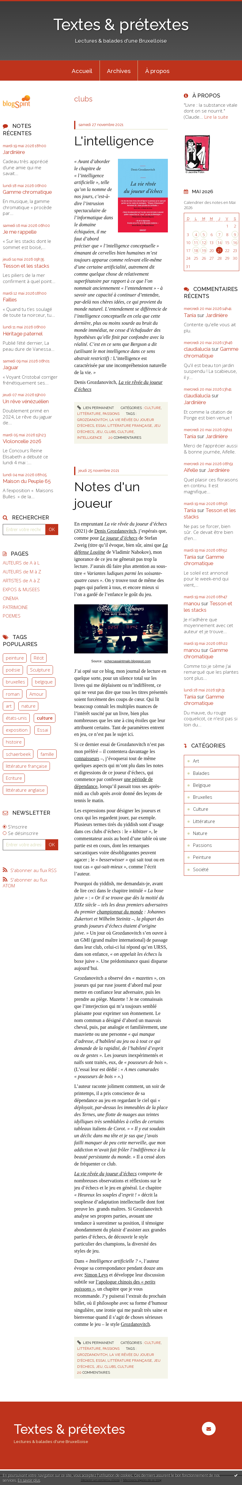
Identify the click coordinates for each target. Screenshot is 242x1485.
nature (28, 706)
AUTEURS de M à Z (22, 572)
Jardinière (14, 152)
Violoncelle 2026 (22, 441)
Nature (200, 833)
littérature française (26, 766)
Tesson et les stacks (26, 266)
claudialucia (197, 349)
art (9, 706)
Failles (10, 300)
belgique (44, 682)
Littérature (89, 413)
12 (204, 242)
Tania (190, 315)
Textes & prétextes (121, 24)
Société (201, 869)
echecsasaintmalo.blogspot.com (127, 661)
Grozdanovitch (135, 1324)
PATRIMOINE (15, 607)
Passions (111, 413)
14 (219, 242)
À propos (157, 70)
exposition (17, 730)
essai (101, 425)
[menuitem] (82, 70)
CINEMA (10, 598)
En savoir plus (29, 1480)
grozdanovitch (92, 420)
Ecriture (14, 778)
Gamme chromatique (27, 192)
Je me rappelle (19, 232)
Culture (153, 408)
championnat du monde (120, 911)
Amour (36, 694)
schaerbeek (18, 754)
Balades (201, 773)
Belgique (202, 785)
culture (45, 718)
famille (47, 754)
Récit (39, 658)
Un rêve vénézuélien (26, 401)
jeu (99, 432)
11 (196, 242)
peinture (15, 658)
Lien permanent (95, 408)
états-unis (16, 718)
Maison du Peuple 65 (27, 481)
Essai (42, 730)
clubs (110, 432)
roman (13, 694)
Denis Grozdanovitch (115, 531)
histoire (14, 742)
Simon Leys (96, 1274)
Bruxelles (202, 797)
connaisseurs (86, 758)
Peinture (202, 857)
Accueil (82, 70)
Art (196, 761)
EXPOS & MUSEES (21, 589)
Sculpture (40, 670)
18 (196, 250)
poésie (13, 670)
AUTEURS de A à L (21, 563)
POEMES (12, 616)
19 (204, 250)
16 (235, 242)
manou (192, 603)
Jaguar (10, 367)
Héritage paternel (23, 334)
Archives (118, 70)
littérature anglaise (25, 790)
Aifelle (191, 470)
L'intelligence (114, 140)
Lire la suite (216, 117)
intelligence (89, 437)
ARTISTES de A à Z (21, 581)
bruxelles (15, 682)
